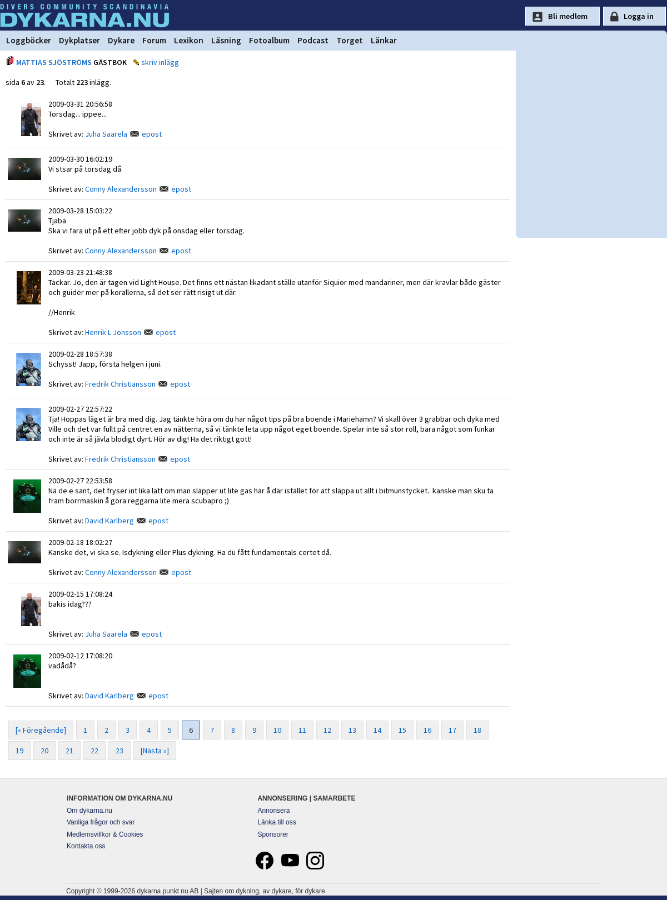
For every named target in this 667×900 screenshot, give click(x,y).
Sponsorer (272, 834)
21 (69, 751)
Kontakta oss (86, 846)
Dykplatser (79, 40)
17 (452, 730)
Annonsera (273, 810)
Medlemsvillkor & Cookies (105, 834)
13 (352, 730)
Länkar (384, 40)
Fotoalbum (269, 40)
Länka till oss (276, 822)
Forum (154, 40)
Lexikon (188, 40)
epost (152, 134)
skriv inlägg (160, 62)
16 (427, 730)
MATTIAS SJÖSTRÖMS (54, 62)
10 (277, 730)
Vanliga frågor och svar (101, 822)
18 (477, 730)
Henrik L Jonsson (113, 332)
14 (377, 730)
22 (94, 751)
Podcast (312, 40)
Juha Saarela (106, 134)
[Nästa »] (155, 751)
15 (402, 730)
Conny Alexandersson (121, 189)
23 (119, 751)
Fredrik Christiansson (120, 384)
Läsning (226, 40)
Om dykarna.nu (89, 810)
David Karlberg (109, 521)
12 (327, 730)
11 (302, 730)
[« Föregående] (41, 730)
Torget (349, 40)
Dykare (121, 40)
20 (44, 751)
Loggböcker (28, 40)
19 (19, 751)
